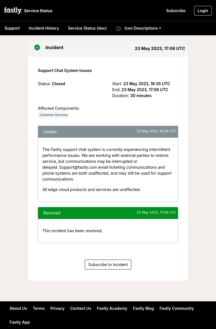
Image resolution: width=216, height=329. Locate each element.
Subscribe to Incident (108, 264)
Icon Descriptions (138, 28)
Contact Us (80, 308)
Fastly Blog (143, 308)
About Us (18, 308)
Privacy (57, 308)
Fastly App (20, 322)
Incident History (44, 28)
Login (203, 10)
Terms (38, 308)
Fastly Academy (112, 308)
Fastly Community (176, 308)
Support (12, 28)
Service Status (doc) (87, 28)
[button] (28, 10)
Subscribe (176, 10)
